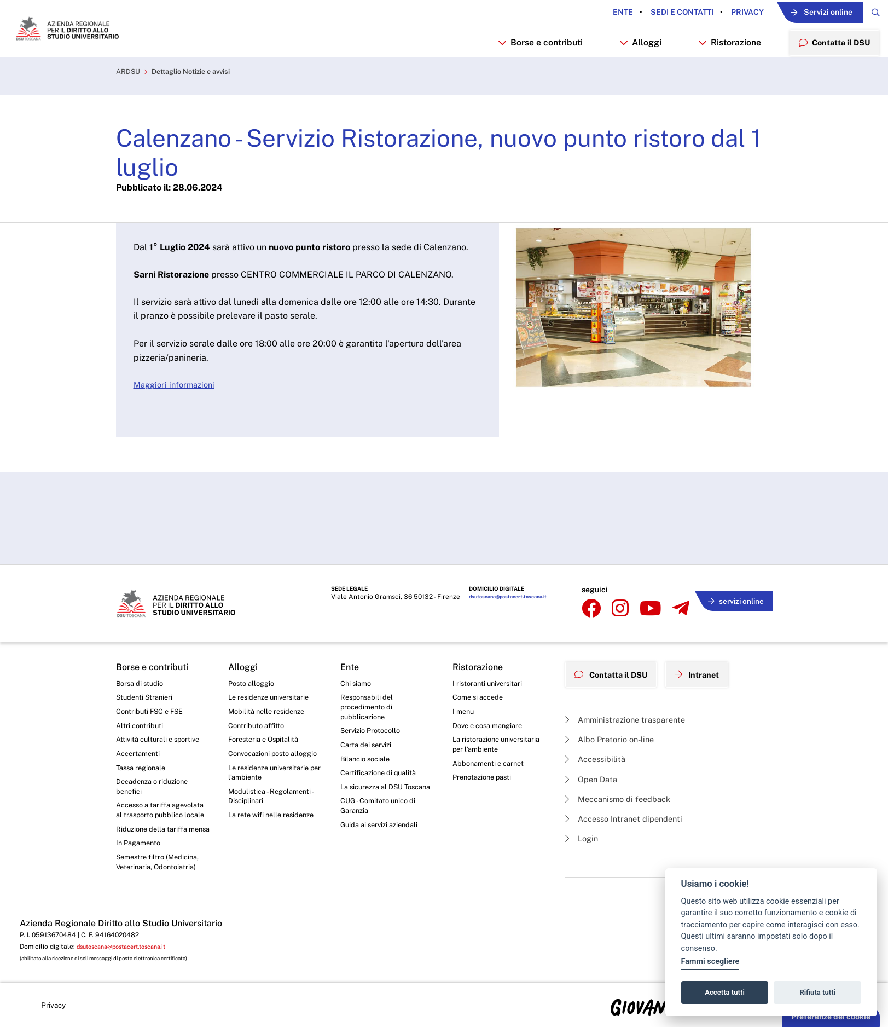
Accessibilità (598, 714)
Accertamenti (140, 716)
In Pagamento (140, 834)
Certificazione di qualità (381, 738)
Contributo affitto (258, 686)
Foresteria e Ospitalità (266, 701)
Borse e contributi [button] (532, 69)
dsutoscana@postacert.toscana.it (503, 561)
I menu (464, 671)
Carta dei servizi (368, 707)
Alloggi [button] (632, 69)
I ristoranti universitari (489, 640)
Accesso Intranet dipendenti (629, 777)
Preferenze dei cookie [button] (830, 1016)
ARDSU (129, 101)
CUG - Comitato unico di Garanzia (380, 784)
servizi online (732, 560)
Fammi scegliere (710, 961)
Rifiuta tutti (818, 992)
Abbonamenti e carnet (491, 727)
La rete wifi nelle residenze (275, 793)
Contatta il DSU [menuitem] (830, 69)
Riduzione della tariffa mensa (154, 814)
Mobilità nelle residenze (269, 671)
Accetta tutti (725, 992)
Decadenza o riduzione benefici (155, 752)
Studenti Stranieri (146, 655)
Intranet (708, 629)
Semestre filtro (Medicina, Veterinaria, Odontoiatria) (160, 855)
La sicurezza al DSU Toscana (375, 758)
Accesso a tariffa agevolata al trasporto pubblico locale (155, 783)
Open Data (593, 735)
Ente (595, 12)
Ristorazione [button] (721, 69)
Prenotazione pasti (485, 742)
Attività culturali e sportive (161, 701)
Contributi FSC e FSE (152, 671)
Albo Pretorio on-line (613, 693)
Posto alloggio (253, 640)
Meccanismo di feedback (623, 756)
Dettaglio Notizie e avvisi (198, 101)
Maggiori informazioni (178, 415)
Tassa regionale (143, 731)
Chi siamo (357, 640)
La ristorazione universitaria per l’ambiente (498, 707)
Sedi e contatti (653, 12)
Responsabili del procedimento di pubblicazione (368, 666)
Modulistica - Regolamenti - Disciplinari (274, 773)
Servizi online (805, 13)
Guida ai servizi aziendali (382, 804)
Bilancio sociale (367, 722)
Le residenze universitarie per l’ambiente (272, 748)
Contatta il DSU (615, 629)
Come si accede (480, 655)
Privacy (718, 12)
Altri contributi (140, 686)
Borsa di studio (141, 640)
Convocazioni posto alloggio (262, 721)
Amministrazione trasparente (630, 672)
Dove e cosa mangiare (491, 686)
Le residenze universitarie (272, 655)
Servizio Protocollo (373, 692)
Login (583, 798)
